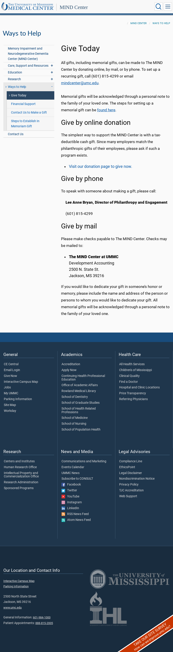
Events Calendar (72, 467)
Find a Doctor (128, 382)
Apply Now (69, 370)
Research (14, 79)
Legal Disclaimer (130, 473)
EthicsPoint (127, 467)
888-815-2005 (44, 623)
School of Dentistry (74, 397)
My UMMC (11, 393)
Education (15, 72)
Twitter (69, 490)
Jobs (7, 387)
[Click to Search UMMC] (159, 6)
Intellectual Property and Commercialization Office (21, 475)
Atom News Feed (76, 520)
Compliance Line (130, 461)
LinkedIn (70, 508)
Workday (10, 411)
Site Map (10, 405)
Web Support (128, 496)
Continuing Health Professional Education (83, 377)
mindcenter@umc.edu (79, 83)
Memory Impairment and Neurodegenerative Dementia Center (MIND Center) (28, 54)
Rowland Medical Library (78, 391)
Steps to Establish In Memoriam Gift (25, 123)
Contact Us (15, 134)
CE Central (11, 364)
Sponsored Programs (19, 488)
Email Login (12, 370)
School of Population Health (80, 429)
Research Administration (21, 482)
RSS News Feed (75, 514)
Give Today (18, 95)
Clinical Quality (129, 376)
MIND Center (74, 7)
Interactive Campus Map (21, 382)
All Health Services (132, 364)
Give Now (10, 376)
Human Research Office (20, 467)
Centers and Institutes (19, 461)
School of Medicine (74, 418)
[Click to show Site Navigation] (168, 6)
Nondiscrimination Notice (137, 479)
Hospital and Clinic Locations (139, 387)
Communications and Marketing (83, 461)
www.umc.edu (12, 607)
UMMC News (70, 473)
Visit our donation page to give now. (100, 166)
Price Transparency (132, 393)
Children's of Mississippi (135, 370)
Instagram (71, 502)
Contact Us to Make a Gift (29, 112)
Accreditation (70, 364)
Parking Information (18, 399)
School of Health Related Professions (78, 410)
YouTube (70, 496)
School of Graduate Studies (80, 403)
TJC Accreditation (131, 490)
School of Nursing (73, 424)
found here (106, 110)
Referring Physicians (133, 399)
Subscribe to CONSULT (77, 479)
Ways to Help (161, 23)
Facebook (71, 484)
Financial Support (23, 104)
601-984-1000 (41, 617)
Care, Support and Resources (28, 66)
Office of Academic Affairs (79, 385)
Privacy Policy (129, 484)
